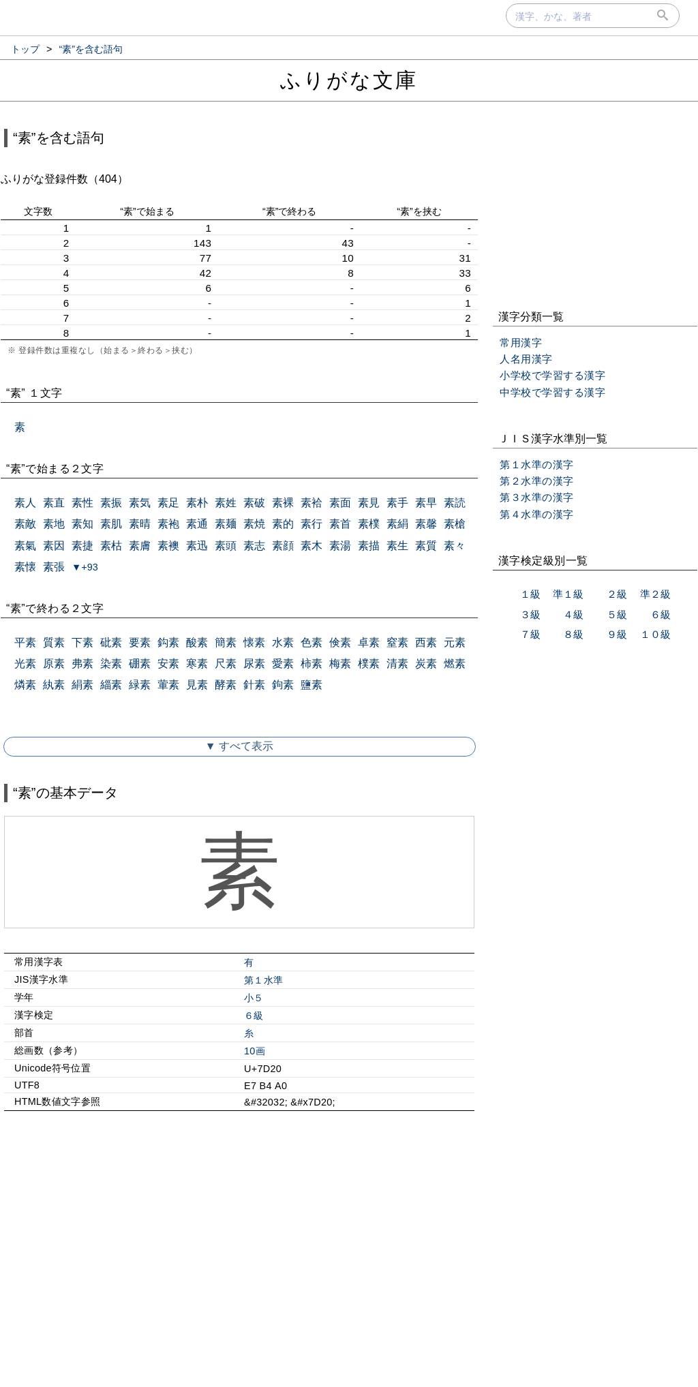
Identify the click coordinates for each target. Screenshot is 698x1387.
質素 (54, 642)
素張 (54, 567)
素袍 (168, 524)
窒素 (397, 642)
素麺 (226, 524)
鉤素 (283, 684)
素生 (397, 545)
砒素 (111, 642)
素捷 (82, 545)
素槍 (455, 524)
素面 (340, 502)
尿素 (254, 663)
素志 (254, 545)
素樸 (369, 524)
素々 (455, 545)
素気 (140, 502)
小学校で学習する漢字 (552, 375)
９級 (617, 634)
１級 (530, 594)
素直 (54, 502)
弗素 (82, 663)
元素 (455, 642)
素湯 (340, 545)
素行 (311, 524)
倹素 (340, 642)
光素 (25, 663)
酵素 (226, 684)
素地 (54, 524)
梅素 (340, 663)
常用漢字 (521, 342)
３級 (530, 614)
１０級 (655, 634)
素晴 (140, 524)
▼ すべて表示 (239, 746)
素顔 (283, 545)
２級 (617, 594)
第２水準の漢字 (537, 481)
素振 (111, 502)
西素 (426, 642)
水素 (283, 642)
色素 (311, 642)
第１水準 (263, 980)
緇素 (111, 684)
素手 (397, 502)
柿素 (311, 663)
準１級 (568, 594)
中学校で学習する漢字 (552, 392)
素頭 (226, 545)
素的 (283, 524)
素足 (168, 502)
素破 (254, 502)
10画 (254, 1051)
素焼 (254, 524)
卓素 (369, 642)
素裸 (283, 502)
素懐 (25, 567)
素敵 (25, 524)
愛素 (283, 663)
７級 (530, 634)
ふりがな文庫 (349, 80)
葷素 (168, 684)
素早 (426, 502)
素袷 (311, 502)
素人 (25, 502)
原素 (54, 663)
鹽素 (311, 684)
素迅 (197, 545)
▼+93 (85, 567)
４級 (573, 614)
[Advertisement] (239, 1238)
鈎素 (168, 642)
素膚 (140, 545)
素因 (54, 545)
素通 (197, 524)
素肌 (111, 524)
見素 (197, 684)
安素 (168, 663)
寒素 (197, 663)
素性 (82, 502)
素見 (369, 502)
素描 (369, 545)
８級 (573, 634)
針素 (254, 684)
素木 (311, 545)
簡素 (226, 642)
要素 (140, 642)
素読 (455, 502)
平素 (25, 642)
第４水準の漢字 (537, 514)
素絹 (397, 524)
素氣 (25, 545)
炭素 (426, 663)
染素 (111, 663)
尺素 (226, 663)
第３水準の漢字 (537, 497)
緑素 (140, 684)
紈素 (54, 684)
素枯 (111, 545)
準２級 (655, 594)
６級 (254, 1015)
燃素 (455, 663)
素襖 (168, 545)
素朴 (197, 502)
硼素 (140, 663)
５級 (617, 614)
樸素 (369, 663)
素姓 (226, 502)
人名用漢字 (526, 359)
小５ (254, 997)
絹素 (82, 684)
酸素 (197, 642)
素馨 (426, 524)
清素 (397, 663)
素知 (82, 524)
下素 (82, 642)
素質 (426, 545)
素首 (340, 524)
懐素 (254, 642)
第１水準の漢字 (537, 464)
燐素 (25, 684)
